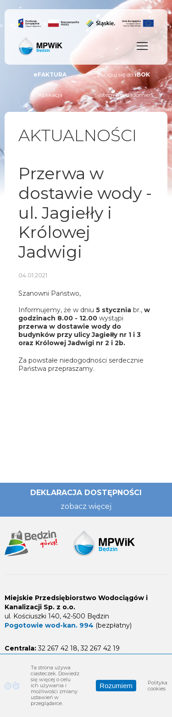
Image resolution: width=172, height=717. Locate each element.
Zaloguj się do (123, 75)
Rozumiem (116, 685)
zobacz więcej (86, 506)
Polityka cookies (157, 685)
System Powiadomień (123, 94)
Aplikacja (50, 94)
